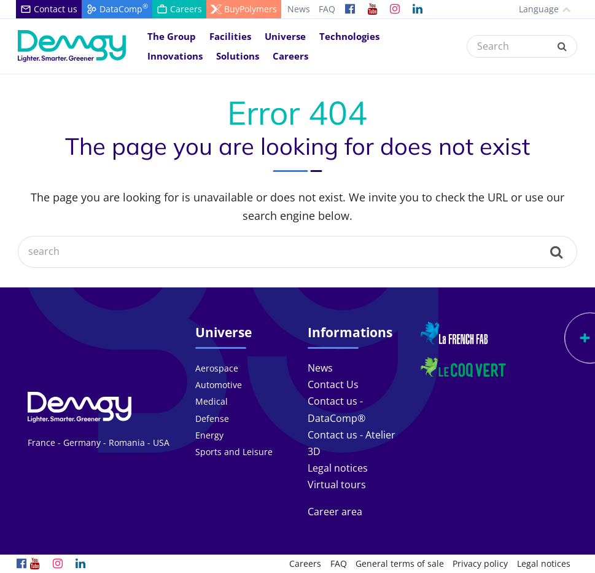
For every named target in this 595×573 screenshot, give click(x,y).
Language (533, 9)
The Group (171, 36)
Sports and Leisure (234, 452)
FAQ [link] (338, 563)
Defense (212, 418)
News (298, 9)
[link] (350, 9)
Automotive (218, 385)
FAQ (327, 9)
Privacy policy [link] (480, 563)
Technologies (349, 36)
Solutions (237, 56)
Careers (290, 56)
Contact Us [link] (333, 384)
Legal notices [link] (338, 468)
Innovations (175, 56)
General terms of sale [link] (400, 563)
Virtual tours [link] (337, 484)
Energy (209, 435)
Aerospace (216, 368)
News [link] (320, 368)
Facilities (230, 36)
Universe (285, 36)
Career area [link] (335, 511)
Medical (211, 401)
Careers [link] (305, 563)
